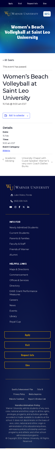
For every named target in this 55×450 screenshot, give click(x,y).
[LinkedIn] (28, 207)
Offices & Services (19, 280)
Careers (14, 300)
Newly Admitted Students (24, 227)
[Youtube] (11, 207)
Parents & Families (19, 238)
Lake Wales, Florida (23, 195)
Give (45, 3)
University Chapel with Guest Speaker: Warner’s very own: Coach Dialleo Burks (35, 162)
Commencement (19, 275)
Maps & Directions (19, 269)
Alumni (13, 254)
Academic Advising (10, 159)
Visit (20, 3)
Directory (15, 285)
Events (13, 311)
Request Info (32, 3)
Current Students (19, 233)
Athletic (6, 150)
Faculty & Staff (17, 244)
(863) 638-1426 (20, 201)
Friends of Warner (19, 249)
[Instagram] (15, 207)
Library (13, 316)
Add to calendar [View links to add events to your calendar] (17, 115)
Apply (11, 3)
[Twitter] (24, 207)
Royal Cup (15, 321)
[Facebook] (19, 207)
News (13, 305)
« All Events (8, 60)
